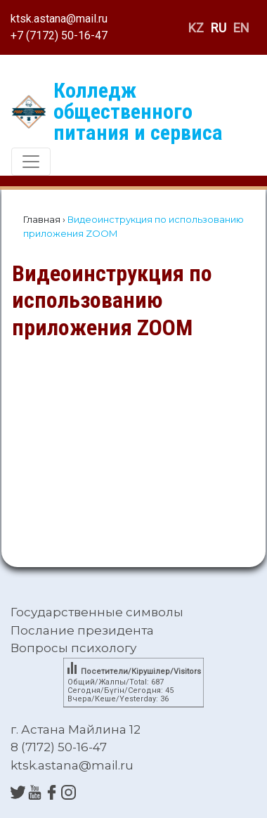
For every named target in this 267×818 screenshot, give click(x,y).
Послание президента (82, 630)
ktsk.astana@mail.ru (59, 18)
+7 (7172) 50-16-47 (59, 35)
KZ (196, 27)
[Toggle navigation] (31, 162)
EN (241, 27)
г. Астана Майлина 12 (76, 729)
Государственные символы (97, 612)
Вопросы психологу (73, 648)
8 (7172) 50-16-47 (59, 747)
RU (218, 27)
